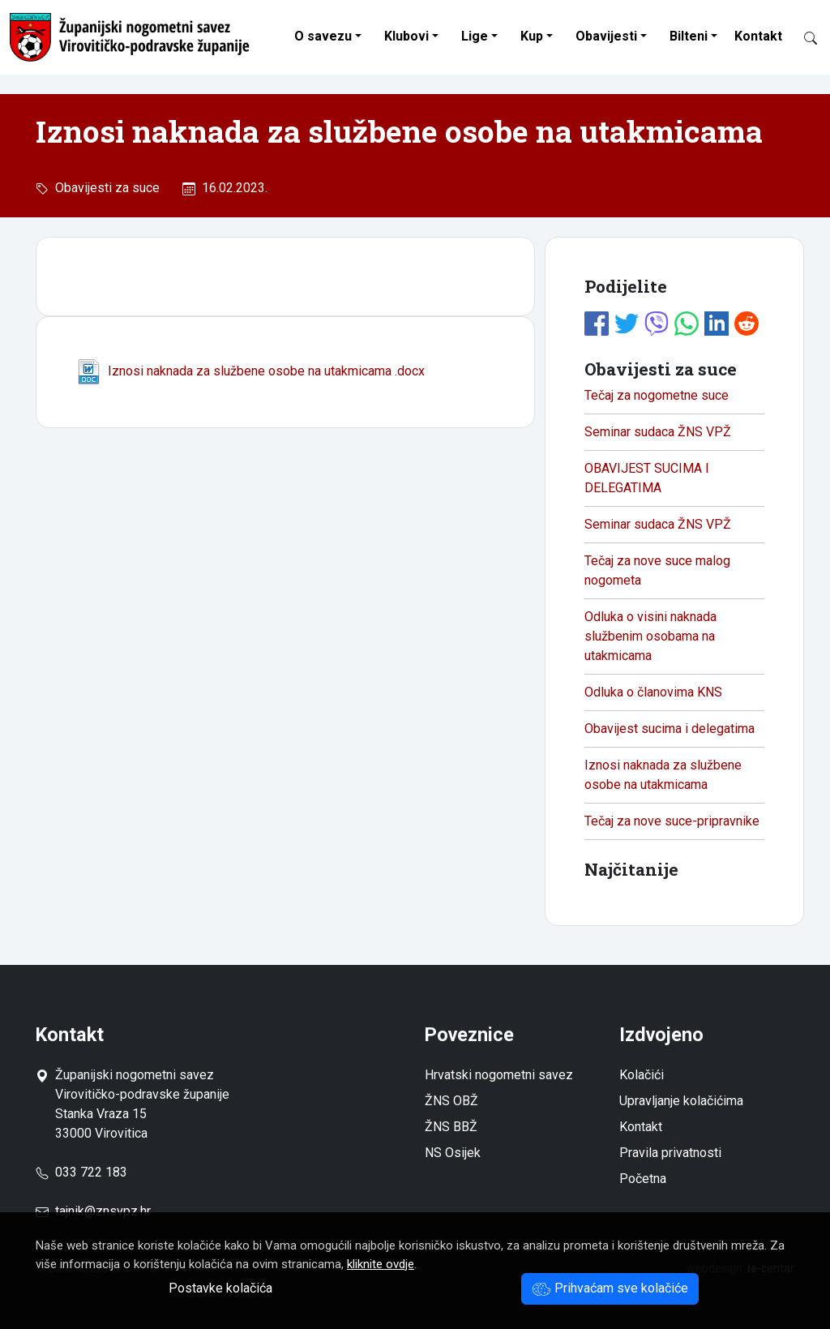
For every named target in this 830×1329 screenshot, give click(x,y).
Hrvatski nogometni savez (499, 1074)
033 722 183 (81, 1172)
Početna (642, 1178)
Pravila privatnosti (670, 1152)
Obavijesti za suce (104, 187)
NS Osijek (453, 1152)
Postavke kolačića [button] (220, 1288)
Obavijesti (606, 36)
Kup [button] (531, 36)
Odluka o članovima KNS (653, 692)
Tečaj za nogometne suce (656, 395)
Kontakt (758, 36)
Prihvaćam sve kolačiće (610, 1288)
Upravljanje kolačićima (681, 1100)
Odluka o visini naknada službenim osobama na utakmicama (650, 636)
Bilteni (689, 36)
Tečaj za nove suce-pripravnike (671, 821)
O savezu (323, 36)
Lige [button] (474, 36)
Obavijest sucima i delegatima (669, 728)
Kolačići (641, 1074)
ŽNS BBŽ (451, 1126)
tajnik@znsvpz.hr (103, 1211)
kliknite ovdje (380, 1264)
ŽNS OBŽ (451, 1100)
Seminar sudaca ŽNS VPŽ (657, 431)
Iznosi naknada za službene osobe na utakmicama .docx (250, 371)
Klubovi (406, 36)
